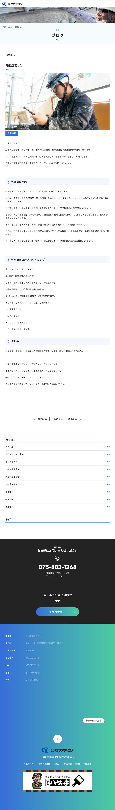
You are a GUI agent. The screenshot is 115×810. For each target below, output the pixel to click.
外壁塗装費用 (11, 489)
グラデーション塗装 (14, 459)
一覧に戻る (57, 419)
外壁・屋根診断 (12, 482)
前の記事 (42, 419)
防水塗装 (9, 512)
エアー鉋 (9, 452)
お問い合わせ (56, 611)
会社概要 (88, 763)
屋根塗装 (9, 497)
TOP (4, 27)
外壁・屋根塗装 (12, 474)
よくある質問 (11, 467)
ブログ (10, 27)
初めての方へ (29, 763)
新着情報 (12, 133)
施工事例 (68, 763)
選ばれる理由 (44, 763)
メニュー (57, 763)
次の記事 (72, 419)
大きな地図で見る (93, 720)
